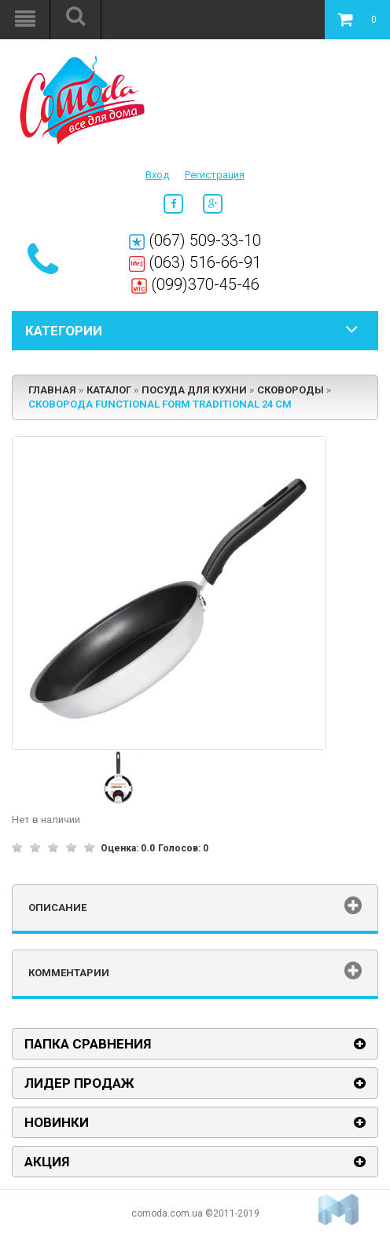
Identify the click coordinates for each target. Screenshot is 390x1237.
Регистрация (215, 175)
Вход (157, 175)
